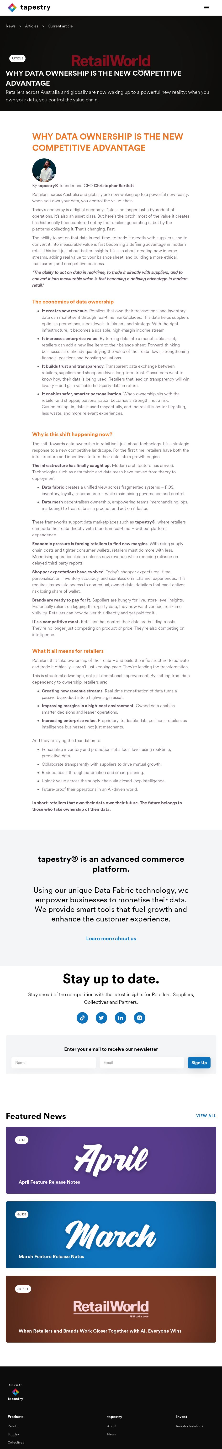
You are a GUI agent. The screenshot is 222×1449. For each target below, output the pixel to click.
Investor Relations (189, 1426)
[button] (206, 7)
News (11, 26)
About (111, 1426)
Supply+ (13, 1433)
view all (206, 1116)
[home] (29, 7)
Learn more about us (111, 938)
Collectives (16, 1441)
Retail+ (13, 1426)
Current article (60, 26)
